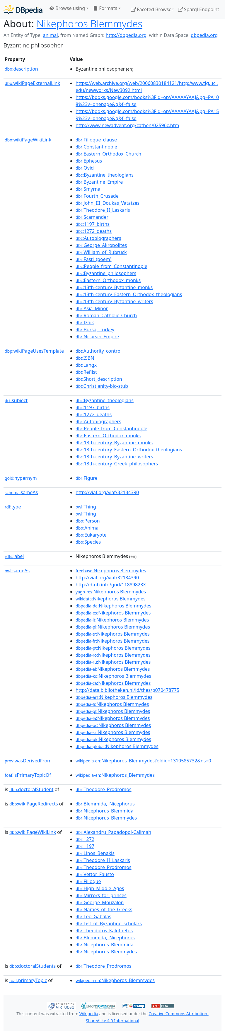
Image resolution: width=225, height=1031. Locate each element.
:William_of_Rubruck (101, 252)
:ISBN (85, 358)
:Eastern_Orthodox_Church (108, 154)
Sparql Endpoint (198, 9)
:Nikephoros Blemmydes (111, 570)
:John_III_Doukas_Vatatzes (107, 203)
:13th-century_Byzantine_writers (114, 301)
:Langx (86, 365)
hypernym (21, 478)
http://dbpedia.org (126, 35)
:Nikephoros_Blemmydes (115, 775)
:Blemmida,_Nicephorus (105, 803)
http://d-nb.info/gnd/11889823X (111, 584)
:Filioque (88, 881)
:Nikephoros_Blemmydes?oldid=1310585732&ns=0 (143, 760)
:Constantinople (96, 147)
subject (16, 400)
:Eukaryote (91, 535)
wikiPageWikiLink (28, 139)
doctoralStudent (31, 789)
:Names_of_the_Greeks (104, 909)
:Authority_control (99, 351)
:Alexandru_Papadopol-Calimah (113, 832)
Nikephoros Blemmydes (89, 23)
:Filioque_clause (96, 139)
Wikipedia (88, 1013)
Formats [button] (105, 8)
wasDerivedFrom (28, 760)
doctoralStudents (32, 966)
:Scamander (92, 217)
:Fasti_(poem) (93, 259)
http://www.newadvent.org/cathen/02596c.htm (127, 125)
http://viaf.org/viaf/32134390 (107, 492)
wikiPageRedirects (33, 803)
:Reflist (86, 372)
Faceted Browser (152, 9)
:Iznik (85, 322)
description (21, 69)
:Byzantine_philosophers (106, 273)
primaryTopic (28, 980)
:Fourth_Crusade (97, 196)
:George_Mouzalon (100, 902)
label (14, 556)
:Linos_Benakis (95, 853)
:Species (88, 542)
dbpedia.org (204, 35)
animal (50, 35)
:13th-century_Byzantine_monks (114, 287)
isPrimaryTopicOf (28, 775)
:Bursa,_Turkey (95, 329)
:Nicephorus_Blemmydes (106, 818)
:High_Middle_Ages (100, 888)
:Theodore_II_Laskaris (103, 210)
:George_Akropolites (101, 245)
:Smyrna (88, 189)
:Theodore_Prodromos (104, 789)
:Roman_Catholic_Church (106, 315)
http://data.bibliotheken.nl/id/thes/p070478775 (127, 690)
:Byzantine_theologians (105, 175)
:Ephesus (89, 161)
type (13, 506)
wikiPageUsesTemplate (34, 351)
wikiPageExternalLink (32, 83)
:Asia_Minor (92, 308)
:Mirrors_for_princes (101, 895)
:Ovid (85, 168)
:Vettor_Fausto (95, 874)
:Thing (86, 506)
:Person (88, 521)
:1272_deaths (94, 231)
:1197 (85, 846)
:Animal (88, 528)
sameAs (21, 492)
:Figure (87, 478)
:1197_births (93, 224)
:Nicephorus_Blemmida (104, 811)
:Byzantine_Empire (99, 182)
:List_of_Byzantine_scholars (109, 923)
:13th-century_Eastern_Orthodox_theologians (129, 294)
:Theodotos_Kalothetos (104, 930)
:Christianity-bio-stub (102, 386)
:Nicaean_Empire (97, 336)
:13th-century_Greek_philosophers (117, 463)
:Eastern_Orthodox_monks (108, 280)
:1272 (85, 839)
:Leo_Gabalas (93, 916)
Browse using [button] (67, 8)
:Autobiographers (98, 238)
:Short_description (99, 379)
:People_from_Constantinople (111, 266)
